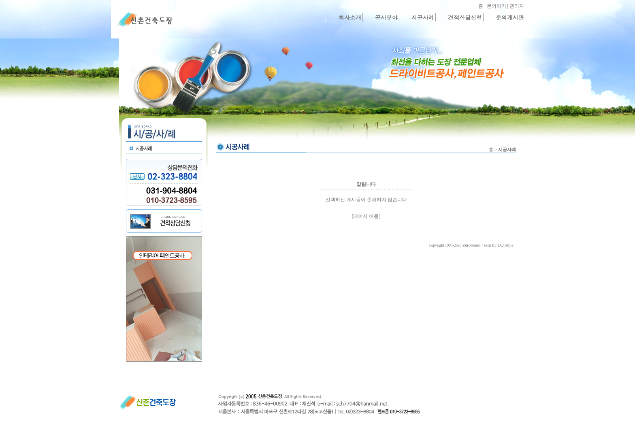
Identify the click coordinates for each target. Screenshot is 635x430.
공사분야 (386, 17)
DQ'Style (505, 245)
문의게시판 (510, 17)
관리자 (516, 6)
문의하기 (496, 6)
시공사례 (422, 17)
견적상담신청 (465, 17)
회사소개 (350, 17)
